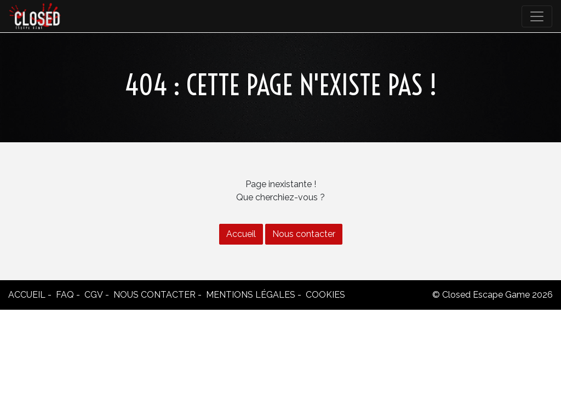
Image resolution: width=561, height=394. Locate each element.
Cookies (325, 294)
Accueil (241, 234)
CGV (93, 294)
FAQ (65, 294)
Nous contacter (303, 234)
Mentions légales (250, 294)
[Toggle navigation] (537, 16)
